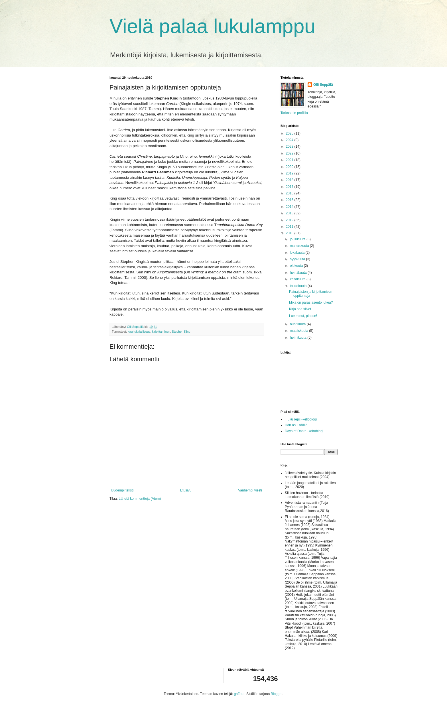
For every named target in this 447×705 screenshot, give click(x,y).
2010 (290, 233)
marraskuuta (300, 246)
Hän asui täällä (296, 425)
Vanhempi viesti (250, 490)
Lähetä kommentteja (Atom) (140, 499)
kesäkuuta (298, 279)
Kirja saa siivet (300, 309)
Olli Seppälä (323, 85)
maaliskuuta (299, 331)
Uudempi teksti (122, 490)
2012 (290, 220)
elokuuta (297, 266)
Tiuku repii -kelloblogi (301, 419)
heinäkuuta (299, 273)
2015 (290, 200)
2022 (290, 153)
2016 (290, 193)
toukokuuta (299, 286)
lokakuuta (298, 253)
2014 (290, 207)
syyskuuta (298, 259)
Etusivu (185, 490)
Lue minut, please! (303, 316)
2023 (290, 147)
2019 (290, 173)
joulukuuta (298, 239)
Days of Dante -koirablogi (304, 431)
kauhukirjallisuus (139, 331)
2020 (290, 167)
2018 (290, 180)
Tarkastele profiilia (294, 113)
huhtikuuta (298, 324)
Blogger (277, 694)
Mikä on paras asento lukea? (311, 302)
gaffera (239, 694)
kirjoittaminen (161, 331)
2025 (290, 133)
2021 (290, 160)
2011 (290, 227)
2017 (290, 187)
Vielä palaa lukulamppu (212, 26)
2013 (290, 213)
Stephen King (181, 331)
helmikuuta (298, 338)
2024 (290, 140)
